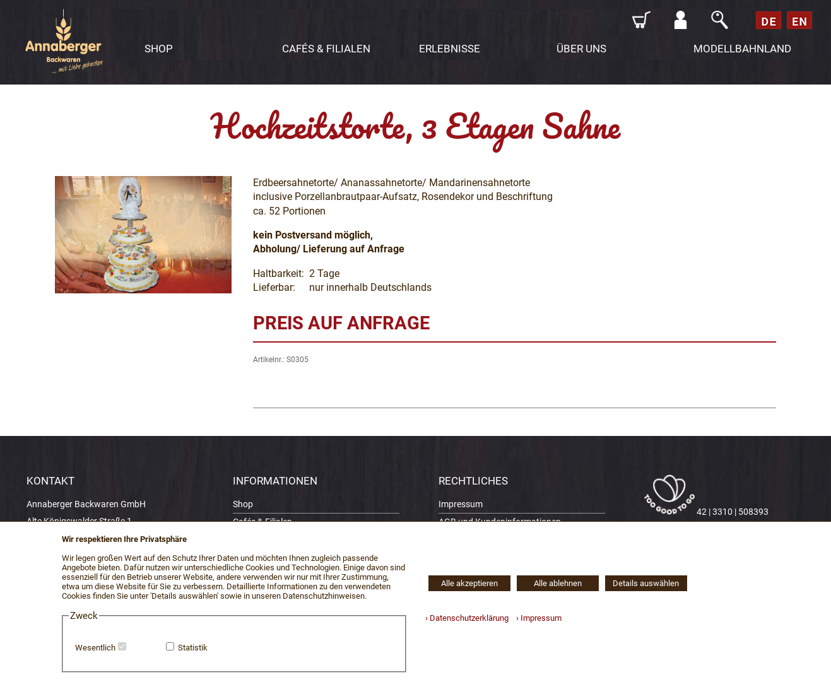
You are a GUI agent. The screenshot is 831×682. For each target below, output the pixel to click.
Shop (243, 504)
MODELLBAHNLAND (742, 48)
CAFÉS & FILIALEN (326, 48)
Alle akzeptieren (469, 583)
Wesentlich (95, 647)
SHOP (158, 48)
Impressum (461, 504)
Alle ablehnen (558, 583)
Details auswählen (646, 583)
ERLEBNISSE (449, 48)
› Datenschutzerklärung (467, 618)
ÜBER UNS (581, 48)
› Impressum (536, 618)
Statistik (193, 647)
